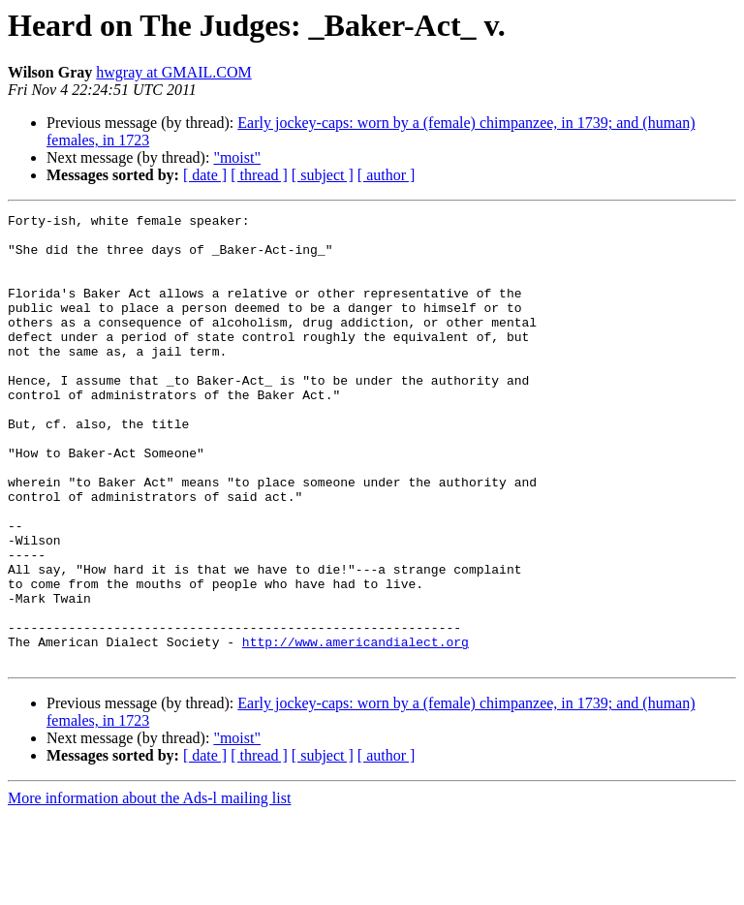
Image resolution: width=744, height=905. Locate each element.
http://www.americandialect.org (355, 728)
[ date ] (205, 175)
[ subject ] (323, 175)
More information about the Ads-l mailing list (149, 888)
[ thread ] (259, 175)
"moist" (237, 157)
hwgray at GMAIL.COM (173, 72)
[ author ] (386, 175)
